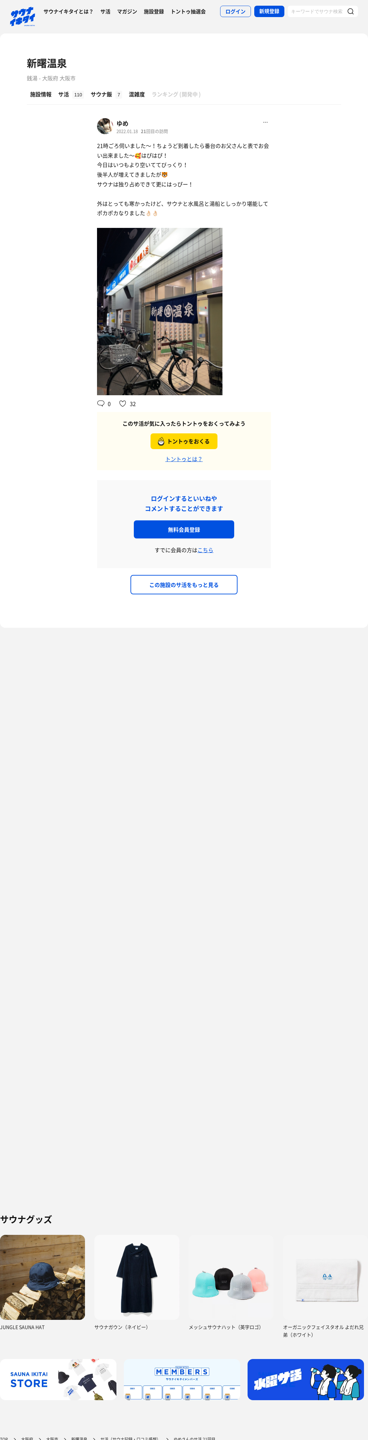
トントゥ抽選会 (188, 11)
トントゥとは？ (184, 459)
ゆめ (122, 123)
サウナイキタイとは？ (68, 11)
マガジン (127, 11)
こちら (205, 550)
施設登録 (154, 11)
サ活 (105, 11)
